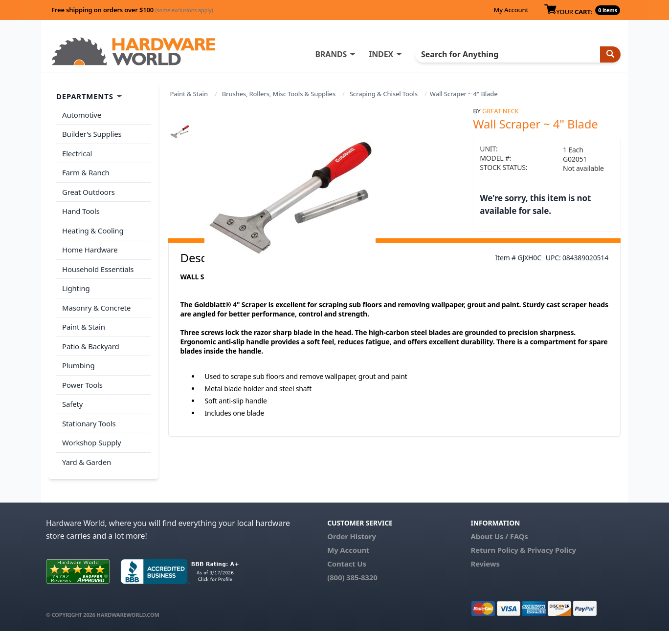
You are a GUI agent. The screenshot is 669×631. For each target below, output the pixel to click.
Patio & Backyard (90, 346)
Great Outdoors (88, 192)
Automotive (81, 115)
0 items (607, 10)
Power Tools (82, 385)
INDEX (381, 54)
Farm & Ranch (86, 172)
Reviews (484, 563)
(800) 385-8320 (352, 577)
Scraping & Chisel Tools (384, 93)
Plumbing (78, 365)
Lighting (76, 288)
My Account (510, 9)
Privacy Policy (551, 550)
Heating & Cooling (93, 230)
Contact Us (346, 563)
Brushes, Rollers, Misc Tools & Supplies (278, 93)
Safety (72, 404)
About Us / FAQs (499, 536)
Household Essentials (98, 269)
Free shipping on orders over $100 (132, 9)
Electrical (77, 153)
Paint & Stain (189, 93)
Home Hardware (90, 249)
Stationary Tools (89, 423)
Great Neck (500, 110)
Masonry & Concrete (96, 308)
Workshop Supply (91, 442)
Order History (351, 536)
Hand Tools (81, 211)
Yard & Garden (86, 462)
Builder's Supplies (92, 134)
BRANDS (331, 54)
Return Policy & (497, 550)
